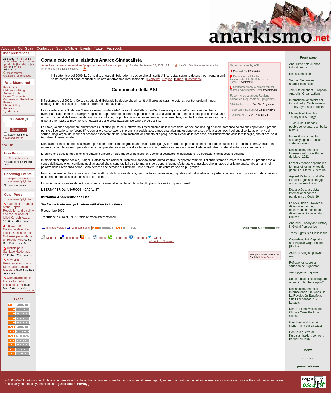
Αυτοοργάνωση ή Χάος (304, 272)
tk (8, 61)
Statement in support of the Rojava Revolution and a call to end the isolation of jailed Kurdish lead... (18, 210)
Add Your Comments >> (261, 228)
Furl (85, 237)
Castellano (193, 79)
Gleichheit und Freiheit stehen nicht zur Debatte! (305, 324)
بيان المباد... (241, 70)
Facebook (114, 48)
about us (7, 145)
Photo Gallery (11, 105)
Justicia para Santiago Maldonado (16, 249)
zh (23, 64)
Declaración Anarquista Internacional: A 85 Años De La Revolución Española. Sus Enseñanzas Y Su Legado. (307, 295)
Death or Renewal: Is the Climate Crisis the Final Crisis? (305, 312)
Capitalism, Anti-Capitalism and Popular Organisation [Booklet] (306, 243)
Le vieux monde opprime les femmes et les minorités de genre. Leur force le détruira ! (308, 166)
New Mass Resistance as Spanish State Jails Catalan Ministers (18, 265)
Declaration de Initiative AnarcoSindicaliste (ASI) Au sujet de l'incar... (250, 79)
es (26, 58)
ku (18, 64)
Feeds (18, 299)
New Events (13, 153)
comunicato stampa (109, 65)
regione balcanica (55, 65)
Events (85, 48)
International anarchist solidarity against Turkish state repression (305, 140)
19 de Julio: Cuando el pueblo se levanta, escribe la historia (308, 126)
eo (15, 67)
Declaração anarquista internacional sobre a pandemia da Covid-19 (304, 193)
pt (4, 61)
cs (28, 64)
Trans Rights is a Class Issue (308, 233)
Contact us (45, 48)
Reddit (99, 237)
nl (29, 61)
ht (14, 64)
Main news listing (14, 90)
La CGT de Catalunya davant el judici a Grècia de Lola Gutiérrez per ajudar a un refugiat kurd (18, 232)
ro (10, 67)
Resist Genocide (300, 74)
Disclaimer (67, 384)
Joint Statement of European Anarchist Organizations (308, 91)
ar (33, 61)
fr (22, 58)
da (5, 67)
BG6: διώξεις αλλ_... (241, 104)
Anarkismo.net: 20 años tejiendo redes (304, 65)
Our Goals (26, 48)
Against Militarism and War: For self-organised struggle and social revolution (307, 180)
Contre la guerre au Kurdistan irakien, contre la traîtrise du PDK (306, 335)
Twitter (99, 48)
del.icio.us (69, 237)
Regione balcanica (19, 158)
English (167, 79)
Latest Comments (14, 96)
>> (14, 69)
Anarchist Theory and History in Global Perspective (308, 225)
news (308, 350)
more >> (29, 290)
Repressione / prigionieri (18, 181)
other (14, 61)
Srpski (179, 79)
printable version (54, 227)
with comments (78, 227)
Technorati (117, 237)
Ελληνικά (153, 79)
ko (19, 67)
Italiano (262, 257)
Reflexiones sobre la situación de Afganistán (304, 264)
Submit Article (66, 48)
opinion (308, 358)
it (30, 58)
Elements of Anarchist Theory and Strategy (303, 115)
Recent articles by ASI (244, 65)
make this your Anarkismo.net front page (17, 74)
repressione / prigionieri (82, 65)
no (24, 61)
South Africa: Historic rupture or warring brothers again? (308, 280)
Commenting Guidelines (18, 99)
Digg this (49, 237)
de (9, 64)
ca (32, 64)
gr (20, 61)
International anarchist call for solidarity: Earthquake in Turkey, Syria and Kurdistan (307, 103)
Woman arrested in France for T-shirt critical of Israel (17, 281)
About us (8, 48)
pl (5, 64)
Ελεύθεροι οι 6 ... (239, 115)
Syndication (10, 111)
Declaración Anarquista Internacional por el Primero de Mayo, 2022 (307, 153)
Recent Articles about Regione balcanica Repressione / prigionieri (252, 97)
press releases (308, 366)
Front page (10, 87)
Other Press (13, 194)
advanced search (13, 138)
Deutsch (271, 257)
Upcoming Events (18, 174)
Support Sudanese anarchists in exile (301, 82)
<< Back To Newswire (161, 241)
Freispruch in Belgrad (242, 109)
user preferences (16, 53)
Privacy (82, 384)
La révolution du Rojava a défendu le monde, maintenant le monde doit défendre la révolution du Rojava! (306, 210)
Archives (8, 108)
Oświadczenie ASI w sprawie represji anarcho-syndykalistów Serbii (252, 88)
